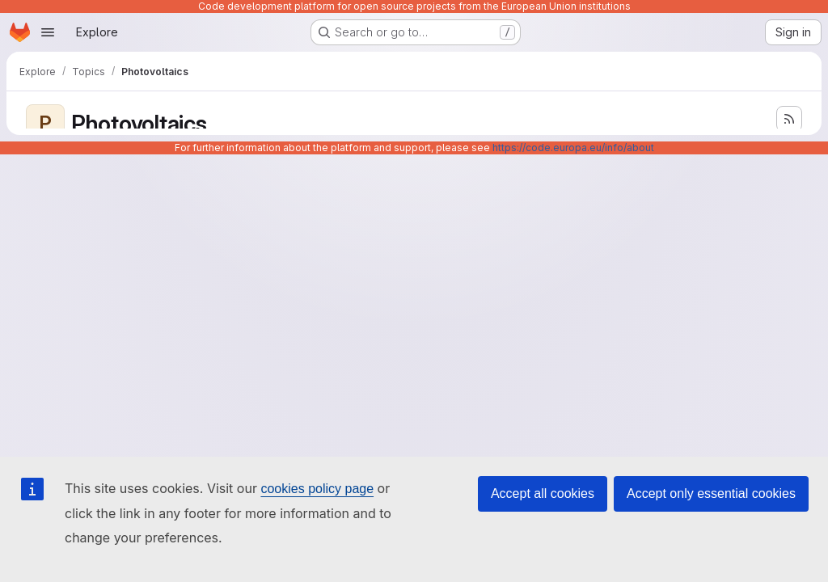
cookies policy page (317, 489)
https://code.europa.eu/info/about (573, 147)
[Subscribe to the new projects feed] (789, 119)
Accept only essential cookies (711, 493)
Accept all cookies (542, 493)
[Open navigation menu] (48, 32)
